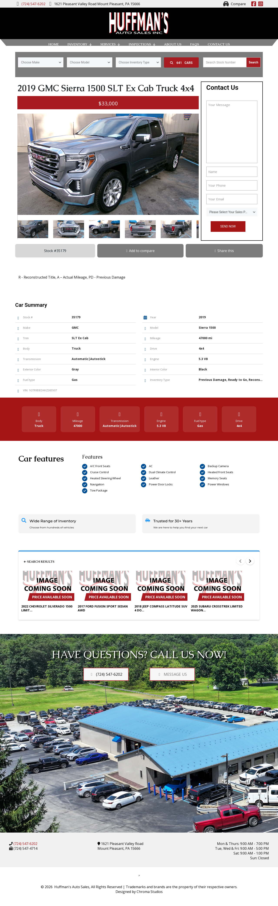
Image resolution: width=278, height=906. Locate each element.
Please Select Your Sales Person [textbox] (231, 212)
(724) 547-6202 (25, 843)
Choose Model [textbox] (79, 62)
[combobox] (40, 62)
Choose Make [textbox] (30, 62)
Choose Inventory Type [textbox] (134, 62)
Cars (181, 63)
